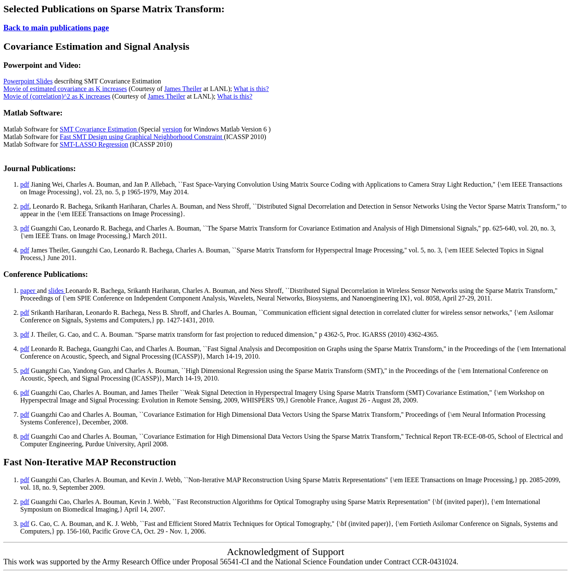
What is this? (251, 88)
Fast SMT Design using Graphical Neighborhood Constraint (142, 136)
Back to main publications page (56, 27)
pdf (24, 184)
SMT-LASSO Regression (94, 144)
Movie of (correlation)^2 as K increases (56, 96)
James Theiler (183, 88)
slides (56, 290)
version (172, 129)
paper (28, 290)
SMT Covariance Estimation (99, 129)
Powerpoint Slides (28, 81)
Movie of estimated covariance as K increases (65, 88)
